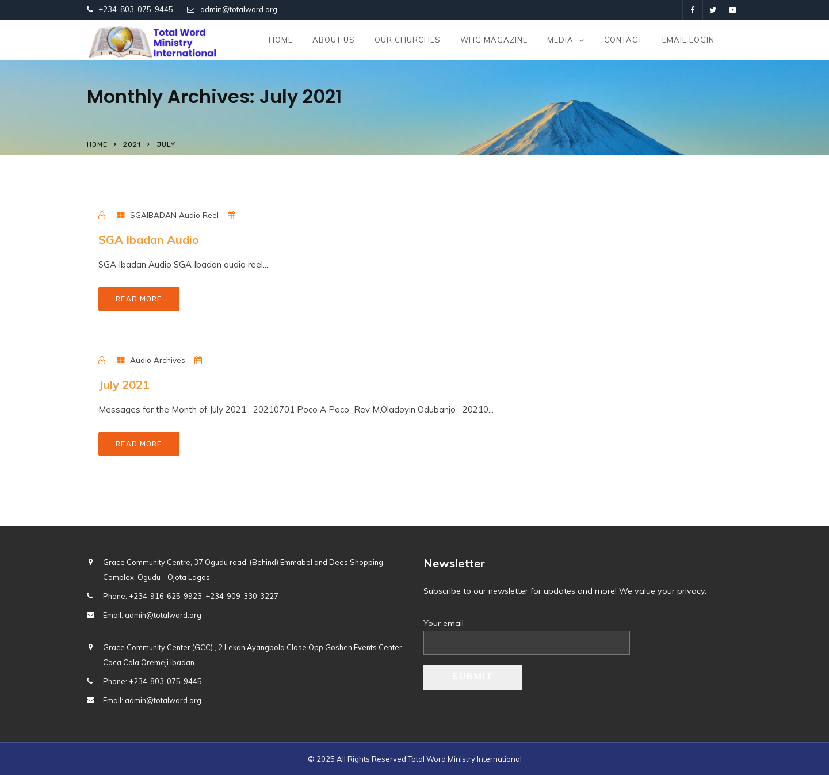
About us (333, 39)
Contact (623, 39)
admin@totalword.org (238, 9)
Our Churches (408, 39)
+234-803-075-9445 (135, 9)
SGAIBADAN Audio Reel (174, 215)
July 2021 (124, 384)
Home (281, 39)
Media (560, 39)
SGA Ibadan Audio (148, 239)
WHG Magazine (494, 39)
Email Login (688, 39)
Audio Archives (157, 360)
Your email (526, 633)
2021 (132, 144)
